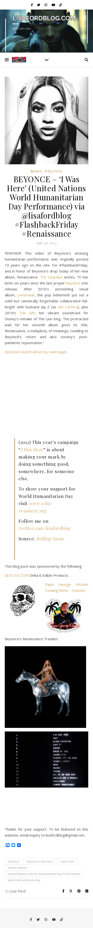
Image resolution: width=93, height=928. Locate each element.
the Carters (68, 306)
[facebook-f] (32, 5)
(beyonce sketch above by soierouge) (36, 351)
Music (36, 171)
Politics (53, 171)
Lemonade (26, 295)
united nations (17, 868)
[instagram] (46, 5)
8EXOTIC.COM (17, 575)
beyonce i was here (40, 861)
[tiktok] (60, 5)
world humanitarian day (24, 880)
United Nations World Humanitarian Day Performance (44, 874)
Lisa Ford (17, 891)
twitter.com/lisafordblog (44, 528)
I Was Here (32, 449)
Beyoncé (73, 283)
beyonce (14, 861)
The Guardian (51, 277)
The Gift (27, 312)
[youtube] (54, 5)
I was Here (67, 861)
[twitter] (39, 5)
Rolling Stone (50, 538)
